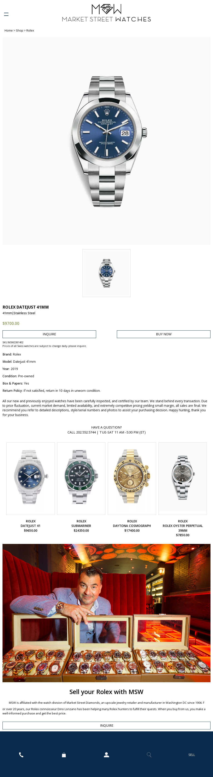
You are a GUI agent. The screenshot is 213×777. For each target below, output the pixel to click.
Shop (20, 30)
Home (9, 30)
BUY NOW (163, 334)
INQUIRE (49, 334)
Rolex (30, 30)
